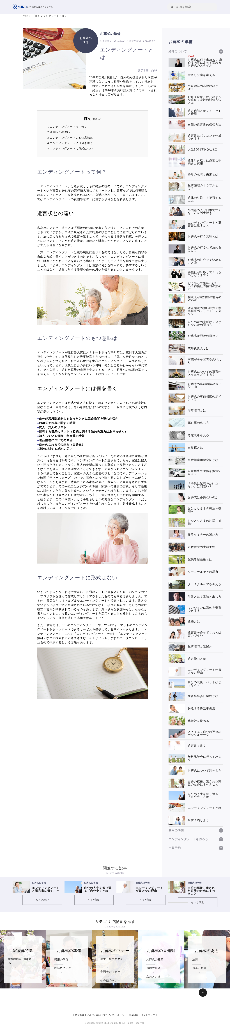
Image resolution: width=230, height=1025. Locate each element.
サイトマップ (148, 1015)
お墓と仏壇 (199, 968)
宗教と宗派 (153, 976)
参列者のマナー (110, 968)
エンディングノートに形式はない (70, 148)
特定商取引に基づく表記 (88, 1015)
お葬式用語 (153, 968)
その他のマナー (110, 976)
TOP (26, 16)
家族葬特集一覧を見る (21, 959)
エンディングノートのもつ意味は (70, 137)
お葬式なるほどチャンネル (34, 7)
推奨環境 (134, 1015)
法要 (195, 959)
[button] (172, 7)
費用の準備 (61, 959)
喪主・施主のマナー (113, 959)
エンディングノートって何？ (67, 126)
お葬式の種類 (155, 959)
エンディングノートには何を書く (70, 143)
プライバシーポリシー (115, 1015)
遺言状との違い (58, 132)
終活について (63, 968)
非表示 (96, 119)
